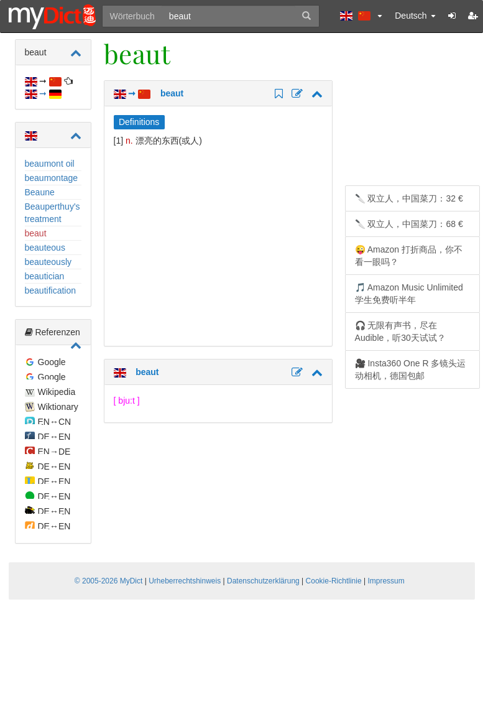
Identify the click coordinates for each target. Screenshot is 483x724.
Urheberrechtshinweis (185, 581)
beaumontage (51, 178)
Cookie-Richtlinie (334, 581)
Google (52, 362)
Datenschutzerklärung (263, 581)
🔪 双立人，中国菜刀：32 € (409, 198)
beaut (36, 233)
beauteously (48, 262)
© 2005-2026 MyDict (109, 581)
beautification (50, 290)
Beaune (40, 192)
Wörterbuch (132, 16)
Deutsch (415, 16)
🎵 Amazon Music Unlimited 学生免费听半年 (409, 293)
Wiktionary (58, 407)
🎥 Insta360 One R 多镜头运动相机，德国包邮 (410, 369)
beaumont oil (50, 164)
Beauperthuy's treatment (52, 213)
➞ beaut (149, 93)
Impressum (385, 581)
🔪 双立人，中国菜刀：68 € (409, 224)
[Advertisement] (218, 246)
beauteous (45, 248)
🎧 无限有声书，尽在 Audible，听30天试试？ (400, 331)
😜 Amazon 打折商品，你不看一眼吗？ (408, 255)
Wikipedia (57, 392)
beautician (45, 276)
